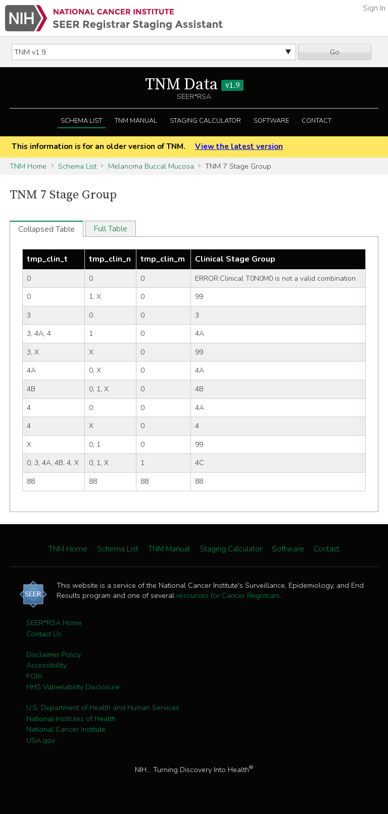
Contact (316, 120)
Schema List (81, 120)
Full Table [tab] (110, 228)
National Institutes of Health (71, 719)
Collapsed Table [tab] (46, 229)
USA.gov (40, 740)
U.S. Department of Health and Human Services (102, 707)
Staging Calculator (205, 120)
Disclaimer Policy (53, 654)
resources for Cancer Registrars (228, 595)
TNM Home (28, 166)
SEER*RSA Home (54, 623)
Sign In (374, 8)
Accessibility (46, 665)
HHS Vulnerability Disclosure (73, 687)
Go (335, 52)
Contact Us (44, 634)
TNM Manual (136, 120)
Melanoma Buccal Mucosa (151, 166)
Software (271, 120)
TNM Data (194, 85)
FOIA (34, 676)
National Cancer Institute (66, 729)
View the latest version (239, 146)
